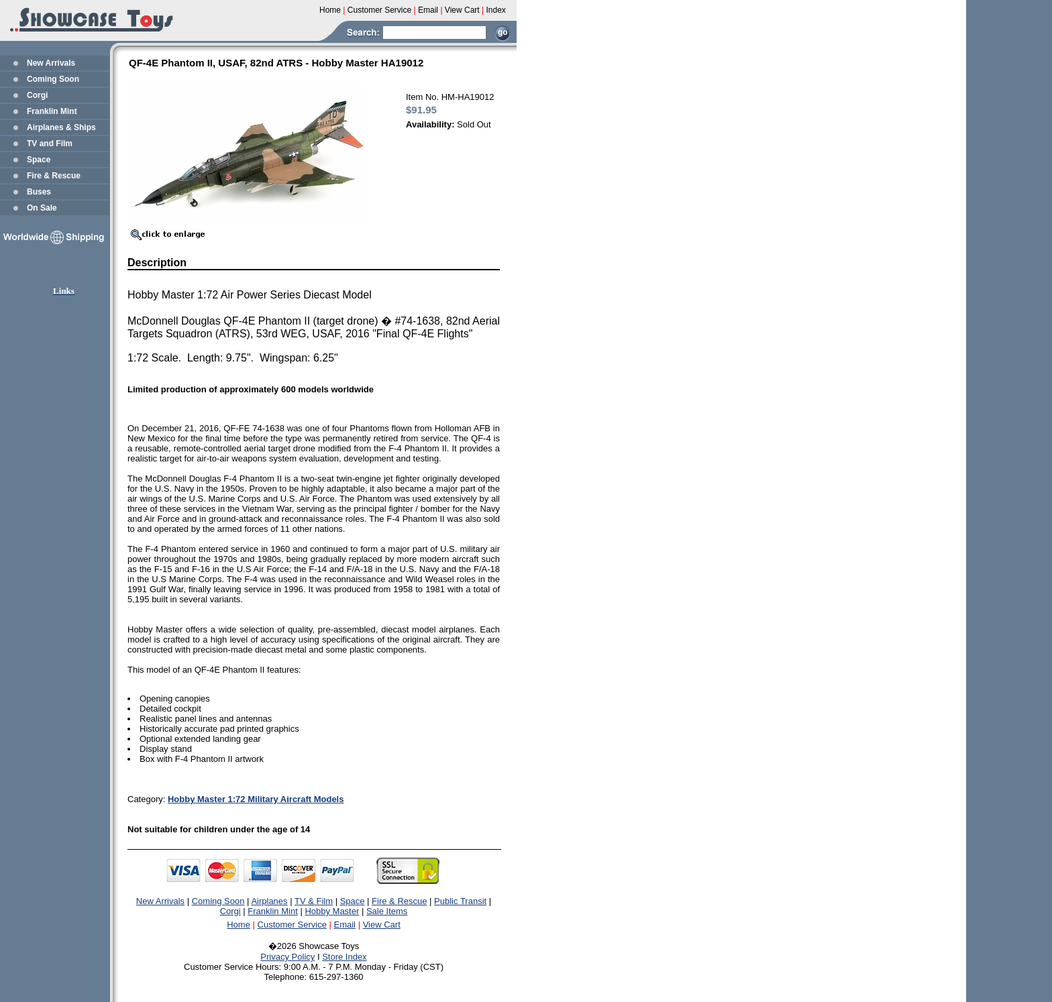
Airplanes (269, 901)
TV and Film (49, 143)
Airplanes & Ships (61, 127)
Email (345, 925)
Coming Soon (53, 79)
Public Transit (460, 901)
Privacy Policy (287, 957)
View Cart (382, 925)
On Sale (42, 208)
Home (238, 925)
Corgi (37, 95)
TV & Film (314, 901)
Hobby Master (332, 911)
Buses (39, 192)
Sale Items (386, 911)
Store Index (344, 957)
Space (38, 159)
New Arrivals (51, 63)
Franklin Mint (52, 111)
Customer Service (292, 925)
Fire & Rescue (54, 175)
